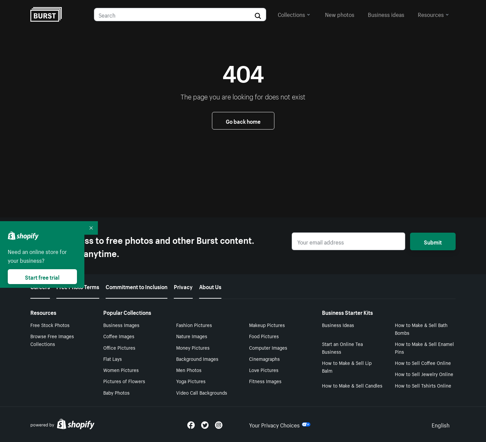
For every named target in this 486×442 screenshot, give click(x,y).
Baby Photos (116, 392)
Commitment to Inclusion (136, 286)
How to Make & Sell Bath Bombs (421, 328)
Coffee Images (118, 336)
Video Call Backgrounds (201, 392)
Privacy (183, 286)
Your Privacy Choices (279, 424)
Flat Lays (112, 358)
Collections (294, 13)
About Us (210, 286)
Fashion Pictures (194, 324)
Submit (433, 241)
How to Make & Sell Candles (352, 385)
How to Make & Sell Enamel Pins (424, 347)
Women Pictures (121, 369)
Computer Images (268, 347)
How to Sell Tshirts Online (423, 385)
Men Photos (188, 369)
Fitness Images (265, 381)
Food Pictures (264, 336)
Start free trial (42, 276)
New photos (339, 13)
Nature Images (191, 336)
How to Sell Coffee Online (423, 362)
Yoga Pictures (191, 381)
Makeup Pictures (267, 324)
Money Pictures (193, 347)
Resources (433, 13)
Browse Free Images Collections (52, 339)
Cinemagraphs (264, 358)
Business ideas (386, 13)
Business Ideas (338, 324)
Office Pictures (119, 347)
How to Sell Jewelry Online (424, 373)
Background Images (197, 358)
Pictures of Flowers (124, 381)
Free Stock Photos (50, 324)
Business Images (121, 324)
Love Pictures (263, 369)
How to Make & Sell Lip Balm (347, 366)
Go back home (243, 120)
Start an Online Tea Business (342, 347)
